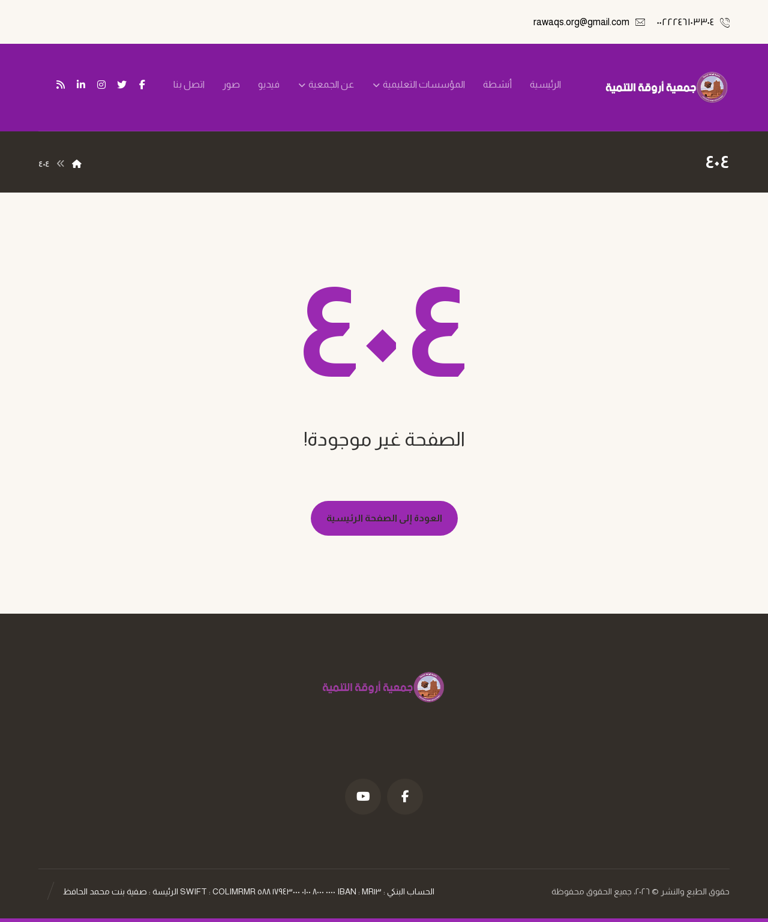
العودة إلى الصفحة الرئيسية (384, 518)
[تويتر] (121, 84)
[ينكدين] (81, 84)
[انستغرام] (101, 84)
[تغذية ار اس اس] (60, 84)
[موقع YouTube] (363, 797)
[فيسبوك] (142, 84)
